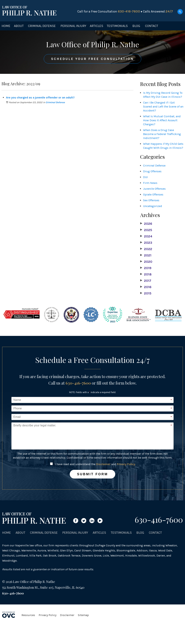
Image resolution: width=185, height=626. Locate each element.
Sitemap (83, 615)
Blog (136, 26)
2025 (146, 230)
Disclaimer (103, 464)
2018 (146, 274)
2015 (145, 293)
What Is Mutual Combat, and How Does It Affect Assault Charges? (162, 120)
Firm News (150, 183)
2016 (145, 287)
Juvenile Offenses (154, 188)
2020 (146, 262)
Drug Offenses (152, 171)
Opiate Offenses (153, 194)
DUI (145, 177)
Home (6, 26)
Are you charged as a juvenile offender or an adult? (40, 97)
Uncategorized (152, 206)
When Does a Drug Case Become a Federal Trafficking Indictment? (162, 134)
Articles (96, 26)
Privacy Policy (126, 464)
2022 (146, 249)
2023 (146, 243)
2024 (146, 236)
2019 (145, 268)
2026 (146, 223)
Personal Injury (73, 26)
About (19, 26)
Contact (151, 26)
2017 (145, 281)
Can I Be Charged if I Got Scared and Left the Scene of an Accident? (163, 106)
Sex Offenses (151, 200)
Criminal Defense (42, 26)
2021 (145, 255)
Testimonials (117, 26)
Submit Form (92, 474)
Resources (28, 615)
